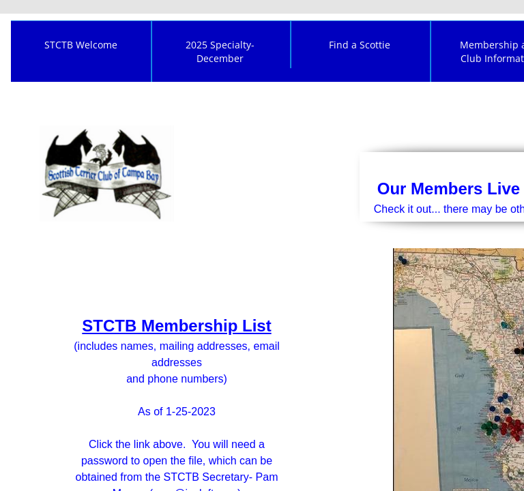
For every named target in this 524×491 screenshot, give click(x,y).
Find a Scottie (359, 44)
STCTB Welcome (80, 44)
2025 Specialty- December (220, 51)
